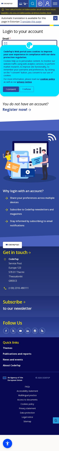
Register (47, 3)
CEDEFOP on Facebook (6, 331)
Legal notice (27, 417)
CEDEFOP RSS (42, 331)
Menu (55, 3)
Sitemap (27, 421)
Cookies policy (27, 404)
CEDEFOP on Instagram (35, 331)
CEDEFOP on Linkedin (28, 331)
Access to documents (27, 399)
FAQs (27, 386)
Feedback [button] (56, 420)
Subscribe (12, 302)
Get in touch (15, 252)
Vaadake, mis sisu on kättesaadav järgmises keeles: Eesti (26, 12)
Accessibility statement (27, 391)
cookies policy (47, 79)
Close (55, 18)
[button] (7, 443)
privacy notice (24, 82)
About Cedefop (11, 365)
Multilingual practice (27, 395)
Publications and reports (17, 353)
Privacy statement (27, 408)
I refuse (27, 89)
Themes (7, 348)
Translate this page (30, 21)
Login (40, 3)
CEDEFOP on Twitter (13, 331)
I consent (11, 89)
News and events (13, 359)
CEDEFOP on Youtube (20, 331)
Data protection (27, 412)
